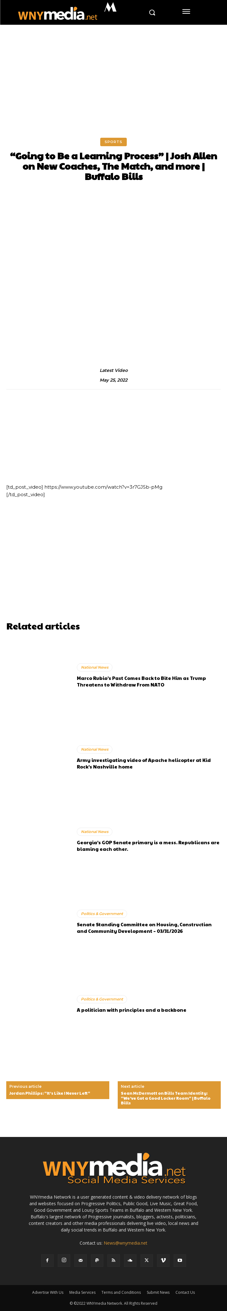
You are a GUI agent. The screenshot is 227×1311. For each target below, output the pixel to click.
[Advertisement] (113, 72)
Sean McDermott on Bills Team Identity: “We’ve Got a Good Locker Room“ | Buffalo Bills (165, 1098)
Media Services (82, 1292)
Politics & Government (102, 913)
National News (94, 667)
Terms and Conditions (121, 1292)
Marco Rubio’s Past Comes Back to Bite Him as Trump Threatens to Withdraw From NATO (141, 681)
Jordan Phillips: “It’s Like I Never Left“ (49, 1093)
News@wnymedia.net (125, 1243)
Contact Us (185, 1292)
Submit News (158, 1292)
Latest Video (114, 370)
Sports (113, 142)
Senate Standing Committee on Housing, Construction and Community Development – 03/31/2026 (144, 927)
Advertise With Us (47, 1292)
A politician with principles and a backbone (131, 1009)
